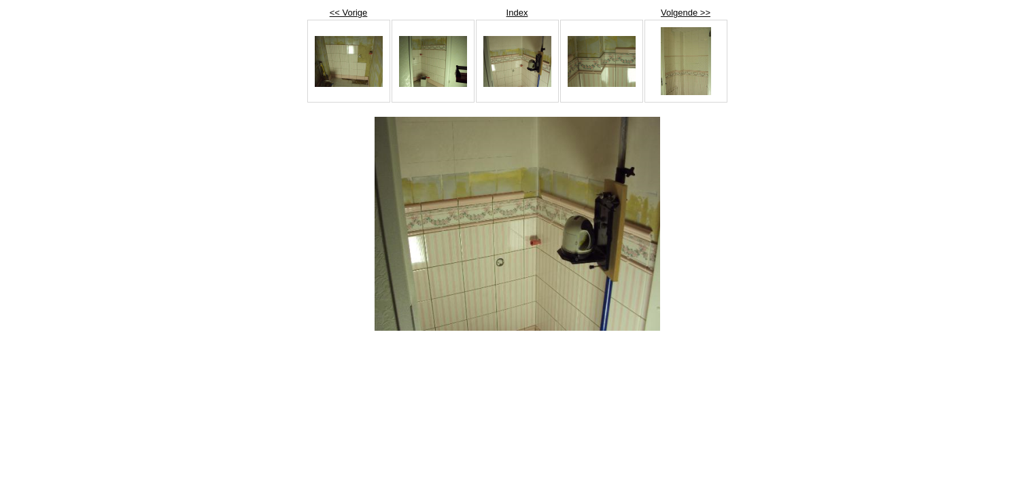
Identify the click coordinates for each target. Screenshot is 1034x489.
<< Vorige (349, 12)
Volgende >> (685, 12)
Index (517, 12)
